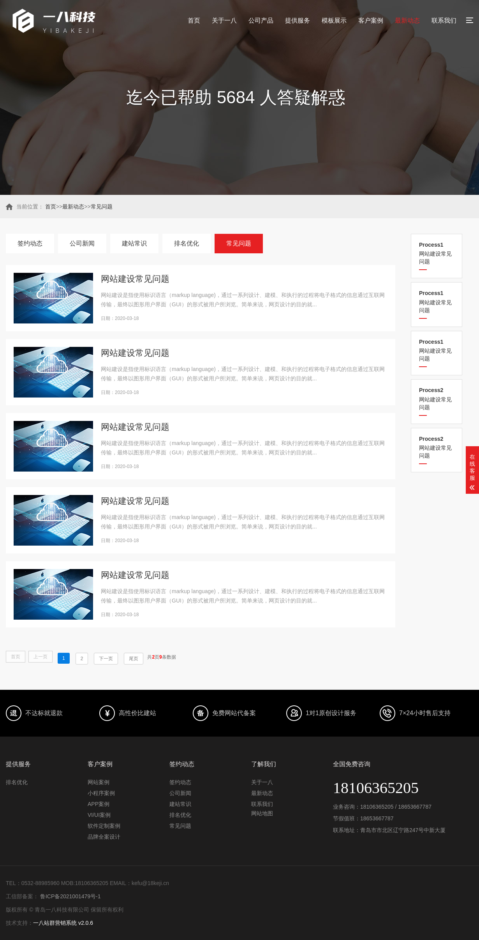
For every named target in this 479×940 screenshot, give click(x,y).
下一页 (106, 658)
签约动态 (30, 243)
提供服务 (297, 20)
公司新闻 (82, 243)
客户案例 (370, 20)
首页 (194, 20)
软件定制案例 (104, 826)
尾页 (133, 658)
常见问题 (102, 206)
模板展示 (334, 20)
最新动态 (407, 20)
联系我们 (443, 20)
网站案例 (98, 782)
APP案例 (98, 804)
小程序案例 (101, 793)
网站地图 (262, 813)
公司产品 (260, 20)
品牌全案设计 (104, 837)
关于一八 (224, 20)
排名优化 (186, 243)
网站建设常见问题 (436, 253)
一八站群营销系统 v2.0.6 (63, 923)
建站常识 (134, 243)
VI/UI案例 (99, 815)
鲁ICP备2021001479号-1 (70, 896)
